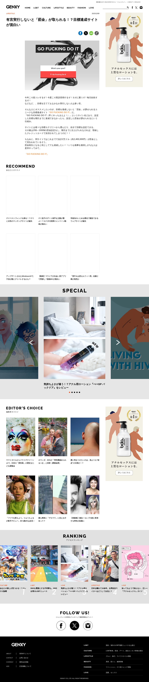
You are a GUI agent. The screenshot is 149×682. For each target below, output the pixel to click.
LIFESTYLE (59, 8)
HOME (27, 8)
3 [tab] (74, 392)
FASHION (82, 8)
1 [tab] (69, 392)
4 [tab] (77, 392)
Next (118, 342)
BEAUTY (70, 8)
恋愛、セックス (100, 672)
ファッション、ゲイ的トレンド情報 (107, 667)
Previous (31, 342)
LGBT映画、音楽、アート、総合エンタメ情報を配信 (113, 651)
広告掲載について (18, 666)
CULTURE (46, 8)
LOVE (91, 8)
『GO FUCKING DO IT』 (60, 112)
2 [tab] (72, 392)
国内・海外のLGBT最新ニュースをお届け (109, 645)
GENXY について (18, 653)
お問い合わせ (17, 658)
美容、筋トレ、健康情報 (103, 662)
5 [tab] (79, 392)
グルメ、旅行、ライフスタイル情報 (107, 656)
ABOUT (130, 2)
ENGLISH (137, 2)
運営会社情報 (17, 662)
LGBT (36, 8)
